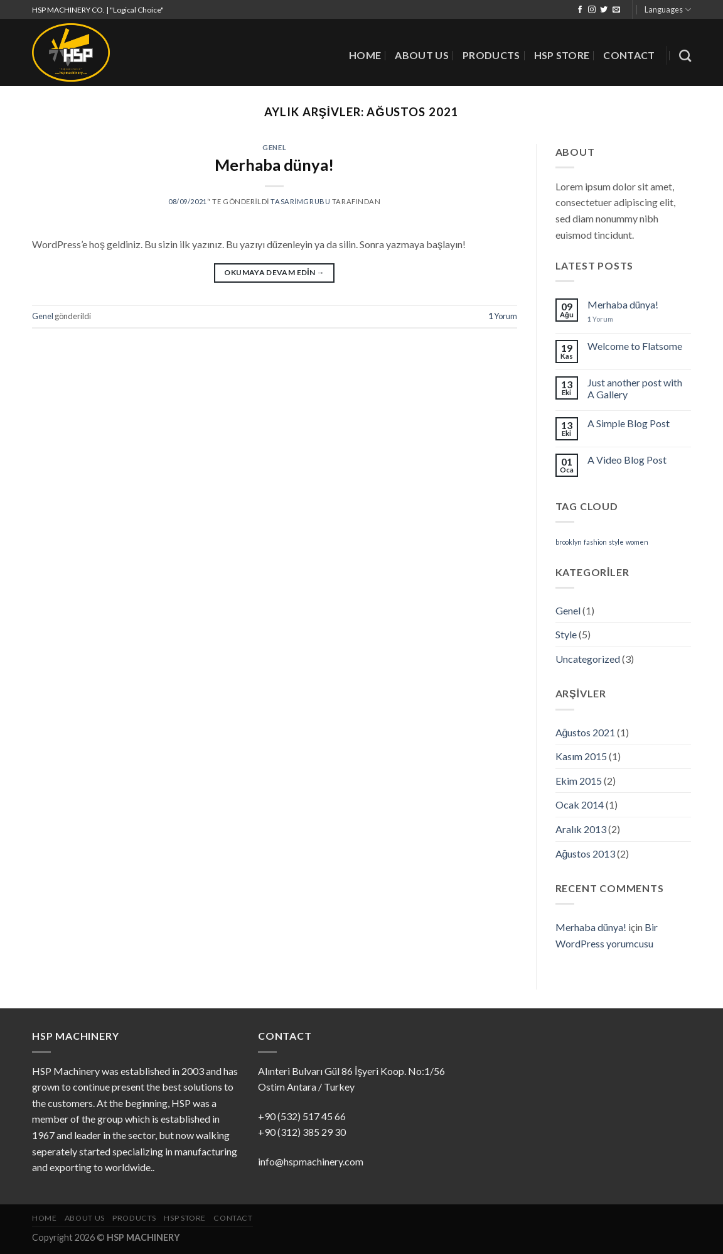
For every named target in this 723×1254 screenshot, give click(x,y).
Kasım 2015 (581, 756)
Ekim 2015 (578, 781)
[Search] (685, 55)
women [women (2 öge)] (637, 542)
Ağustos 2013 (585, 853)
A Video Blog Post (627, 460)
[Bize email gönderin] (616, 10)
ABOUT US (422, 55)
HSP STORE (562, 55)
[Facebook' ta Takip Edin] (580, 10)
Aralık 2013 (580, 829)
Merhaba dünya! (274, 164)
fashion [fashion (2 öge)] (595, 542)
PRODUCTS (491, 55)
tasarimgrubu (300, 201)
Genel (274, 147)
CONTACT (629, 55)
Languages (668, 10)
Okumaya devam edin (274, 272)
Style (566, 634)
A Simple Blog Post (628, 423)
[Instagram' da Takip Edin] (592, 10)
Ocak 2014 (579, 804)
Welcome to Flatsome (634, 346)
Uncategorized (587, 659)
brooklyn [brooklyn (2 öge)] (568, 542)
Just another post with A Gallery (634, 388)
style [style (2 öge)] (616, 542)
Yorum (502, 316)
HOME (365, 55)
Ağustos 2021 (585, 732)
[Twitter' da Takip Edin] (604, 10)
